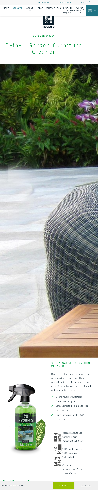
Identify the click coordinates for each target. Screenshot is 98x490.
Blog (43, 8)
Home (6, 8)
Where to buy (65, 2)
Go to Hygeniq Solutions (75, 7)
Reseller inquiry (43, 2)
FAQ (62, 8)
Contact (53, 8)
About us (31, 8)
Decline (85, 485)
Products (16, 8)
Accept (61, 485)
